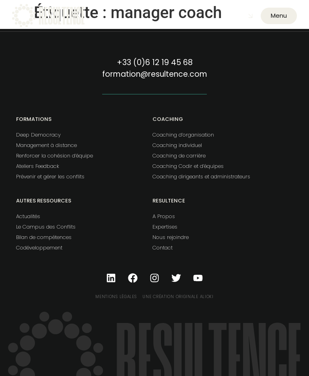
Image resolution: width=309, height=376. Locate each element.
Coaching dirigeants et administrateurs (201, 176)
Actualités (28, 216)
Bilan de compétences (44, 237)
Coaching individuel (177, 145)
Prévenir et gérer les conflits (50, 176)
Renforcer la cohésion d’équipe (54, 155)
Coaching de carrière (179, 155)
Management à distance (46, 145)
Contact (162, 247)
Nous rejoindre (170, 237)
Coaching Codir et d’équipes (188, 166)
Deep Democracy (38, 135)
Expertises (164, 227)
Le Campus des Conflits (46, 227)
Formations (34, 119)
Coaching (167, 119)
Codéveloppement (39, 247)
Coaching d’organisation (183, 135)
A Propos (163, 216)
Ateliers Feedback (37, 166)
